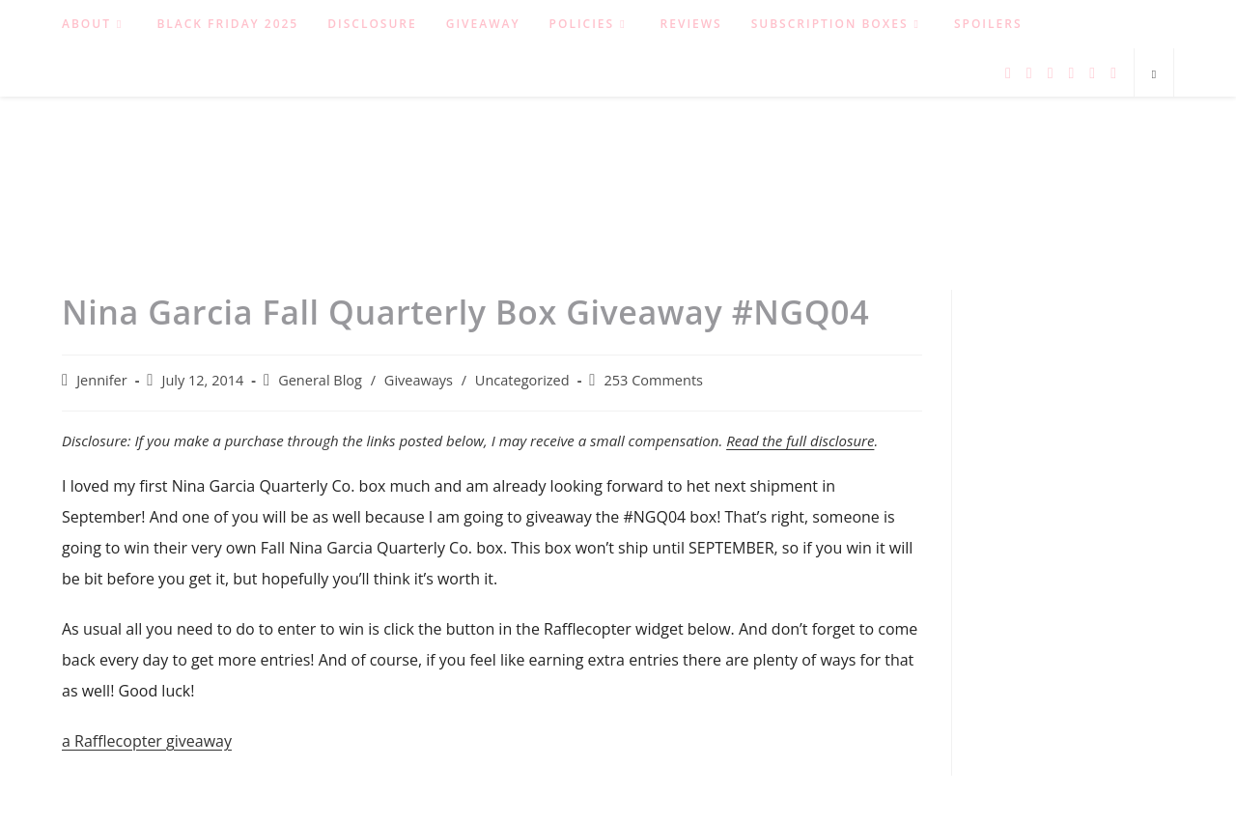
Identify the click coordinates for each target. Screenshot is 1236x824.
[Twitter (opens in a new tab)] (1008, 73)
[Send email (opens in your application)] (1113, 73)
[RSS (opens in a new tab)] (1092, 73)
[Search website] (1153, 74)
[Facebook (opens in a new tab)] (1029, 73)
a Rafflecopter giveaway (147, 741)
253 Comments (653, 380)
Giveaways (418, 380)
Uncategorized (522, 380)
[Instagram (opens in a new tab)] (1071, 73)
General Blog (320, 380)
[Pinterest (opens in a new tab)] (1050, 73)
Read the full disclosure (800, 440)
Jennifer (101, 380)
